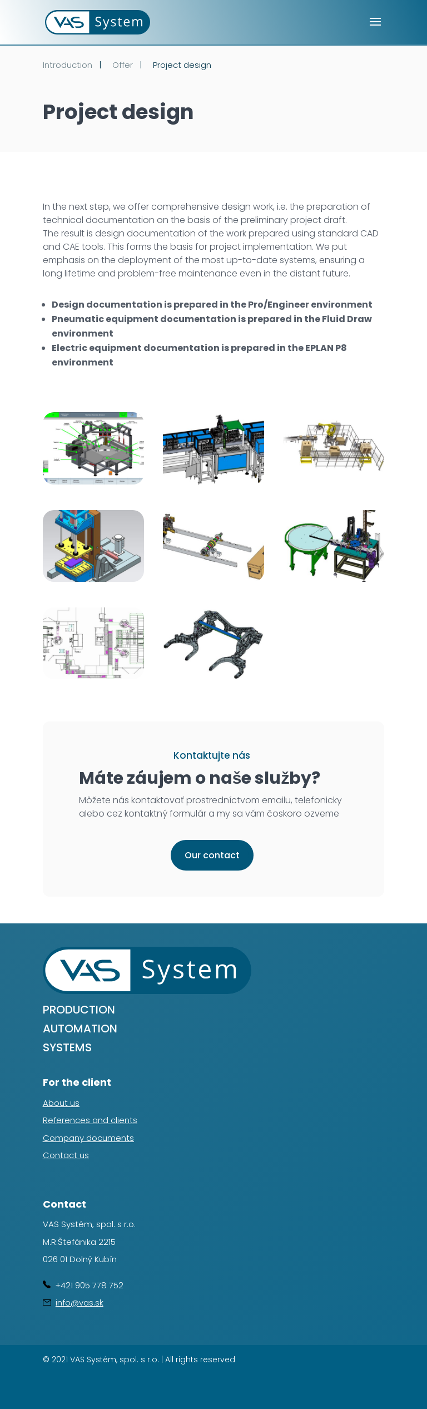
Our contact (212, 855)
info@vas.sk (79, 1302)
